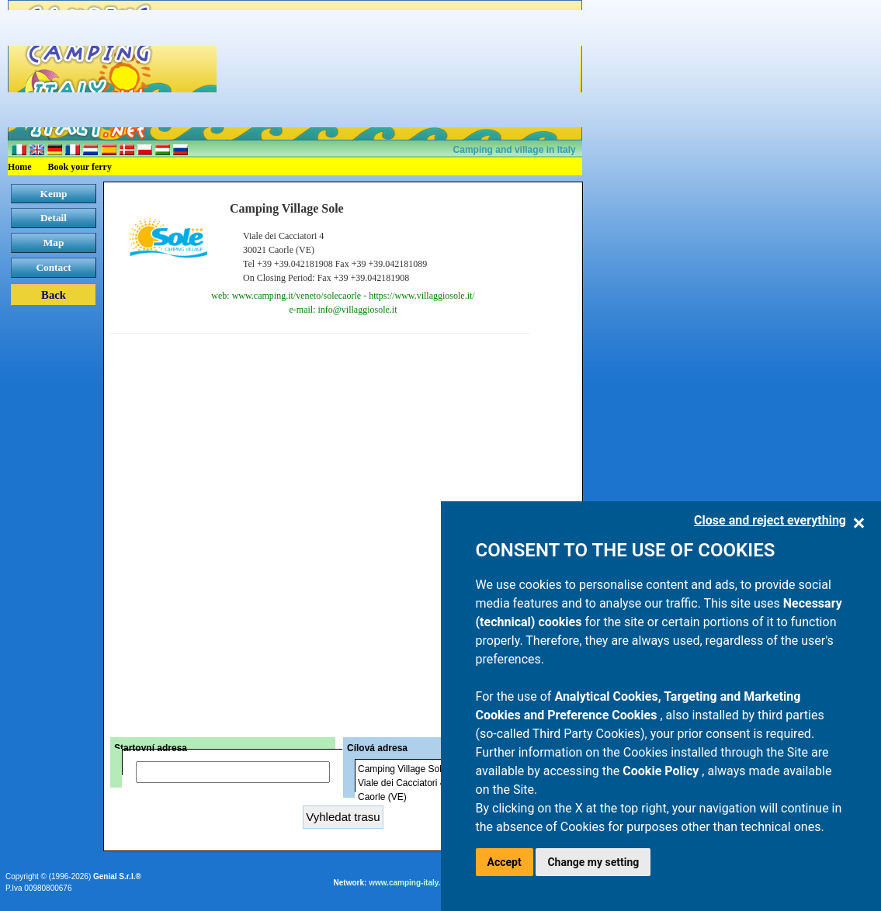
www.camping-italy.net (410, 882)
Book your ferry (80, 166)
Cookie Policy (662, 771)
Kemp (54, 193)
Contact (53, 267)
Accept (504, 862)
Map (53, 242)
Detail (53, 217)
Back (53, 295)
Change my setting (593, 862)
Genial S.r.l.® (117, 876)
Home (20, 166)
